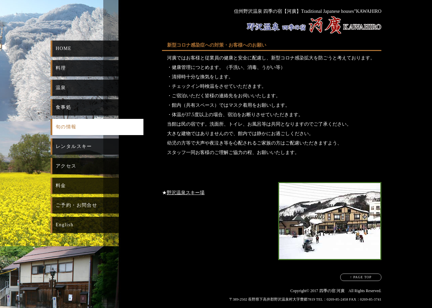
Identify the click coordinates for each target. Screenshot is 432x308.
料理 (61, 68)
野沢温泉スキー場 (186, 192)
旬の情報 (66, 126)
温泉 (61, 87)
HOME (64, 48)
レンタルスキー (74, 146)
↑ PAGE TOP (361, 277)
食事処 (63, 107)
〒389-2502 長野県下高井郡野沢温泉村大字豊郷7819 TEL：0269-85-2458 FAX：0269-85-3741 (305, 299)
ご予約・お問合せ (76, 205)
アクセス (66, 166)
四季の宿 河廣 (332, 291)
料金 (61, 185)
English (65, 224)
